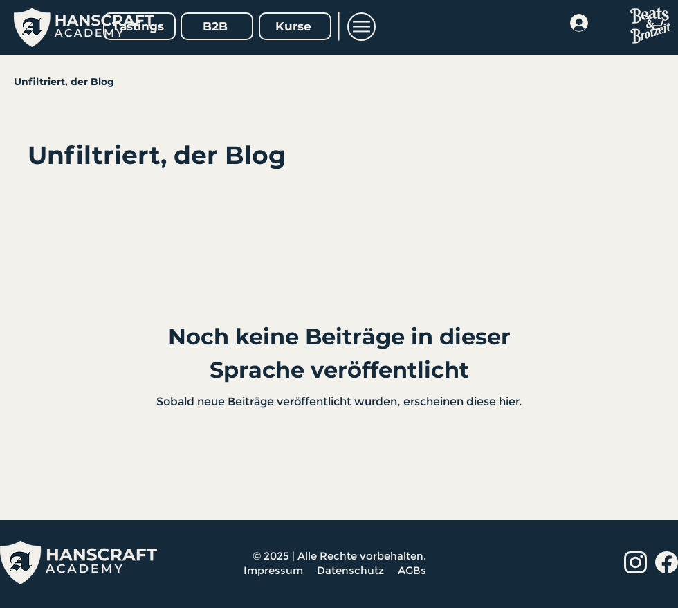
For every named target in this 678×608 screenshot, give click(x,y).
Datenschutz (352, 570)
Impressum (273, 570)
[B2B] (217, 26)
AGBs (413, 570)
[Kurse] (295, 26)
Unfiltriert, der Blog (64, 81)
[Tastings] (139, 26)
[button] (361, 26)
